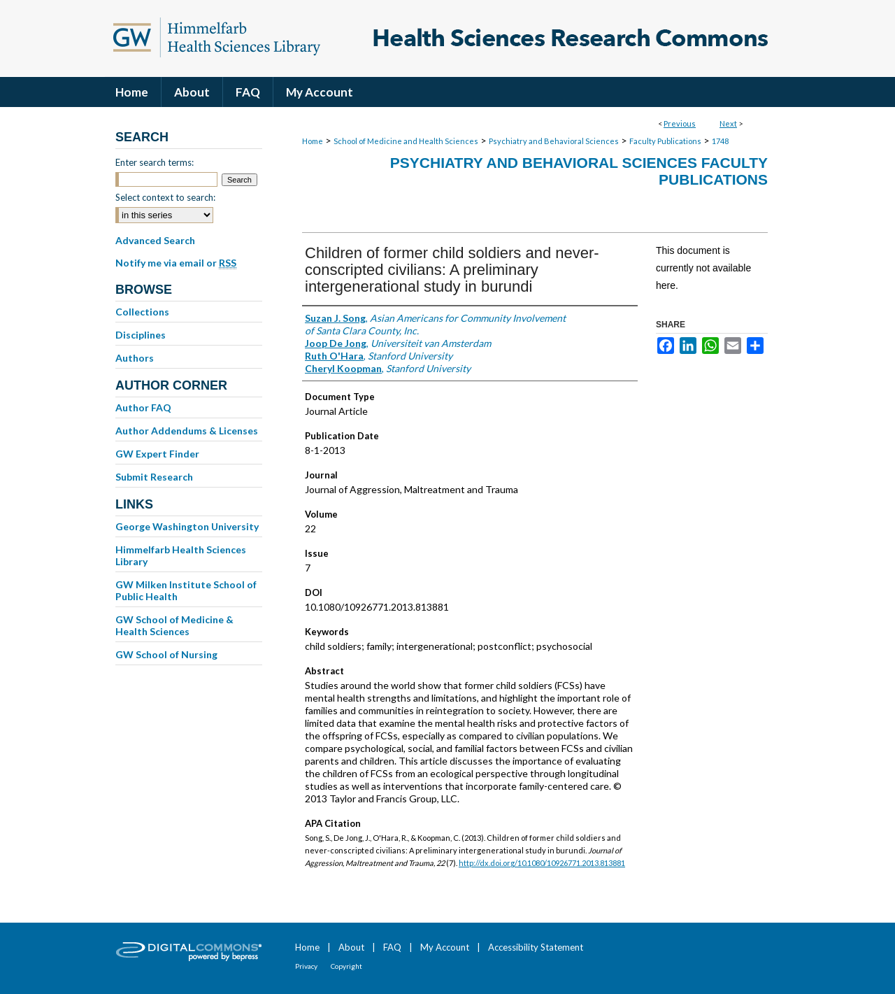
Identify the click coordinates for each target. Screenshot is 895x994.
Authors (134, 358)
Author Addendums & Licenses (186, 430)
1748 (720, 140)
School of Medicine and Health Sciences (406, 140)
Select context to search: (165, 197)
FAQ (392, 947)
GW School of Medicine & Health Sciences (174, 625)
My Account (444, 947)
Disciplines (140, 335)
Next (728, 123)
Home (312, 140)
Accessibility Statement (535, 947)
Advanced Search (155, 240)
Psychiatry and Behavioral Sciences (554, 140)
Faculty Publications (665, 140)
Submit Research (154, 477)
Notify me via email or (175, 263)
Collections (142, 312)
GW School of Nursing (166, 654)
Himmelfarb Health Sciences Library (180, 555)
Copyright (346, 966)
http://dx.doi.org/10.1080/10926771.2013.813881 (542, 862)
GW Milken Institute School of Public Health (186, 590)
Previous (680, 123)
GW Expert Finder (157, 454)
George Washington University (187, 526)
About (351, 947)
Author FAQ (143, 407)
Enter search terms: (154, 162)
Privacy (306, 966)
